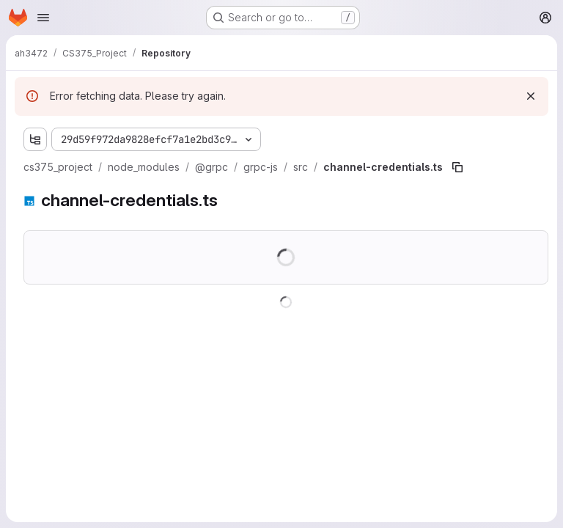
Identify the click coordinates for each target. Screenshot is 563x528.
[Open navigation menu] (43, 17)
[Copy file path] (457, 167)
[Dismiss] (531, 96)
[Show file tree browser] (35, 139)
